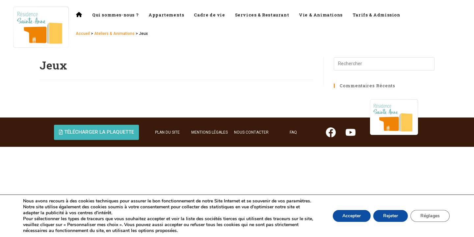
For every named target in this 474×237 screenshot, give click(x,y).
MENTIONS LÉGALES (209, 132)
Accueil (83, 33)
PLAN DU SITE (167, 132)
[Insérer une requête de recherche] (384, 63)
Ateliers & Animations (114, 33)
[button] (96, 132)
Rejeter (390, 216)
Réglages (430, 216)
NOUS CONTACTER (251, 132)
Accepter (351, 216)
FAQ (293, 132)
